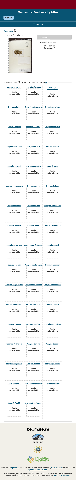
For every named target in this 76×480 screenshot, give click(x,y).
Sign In (8, 18)
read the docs (57, 468)
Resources (44, 37)
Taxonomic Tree (50, 48)
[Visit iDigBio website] (38, 459)
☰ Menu (38, 24)
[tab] (44, 37)
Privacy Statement (62, 475)
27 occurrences (50, 46)
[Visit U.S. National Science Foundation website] (38, 449)
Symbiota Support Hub (37, 470)
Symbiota (15, 468)
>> (46, 83)
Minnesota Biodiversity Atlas (38, 12)
